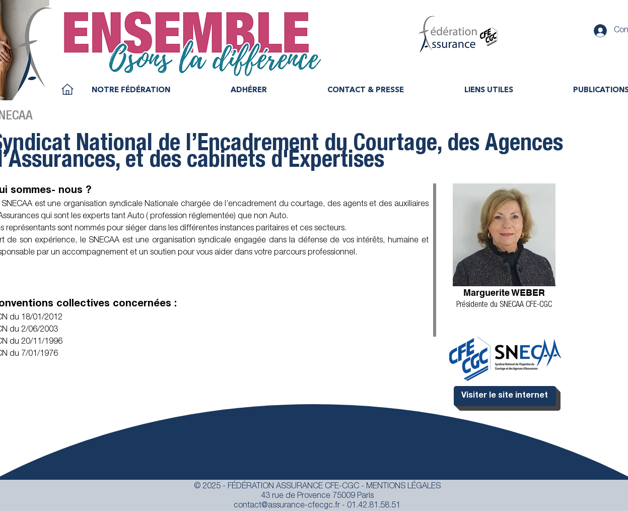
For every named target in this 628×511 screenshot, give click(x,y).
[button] (130, 91)
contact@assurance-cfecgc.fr (287, 506)
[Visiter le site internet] (505, 396)
